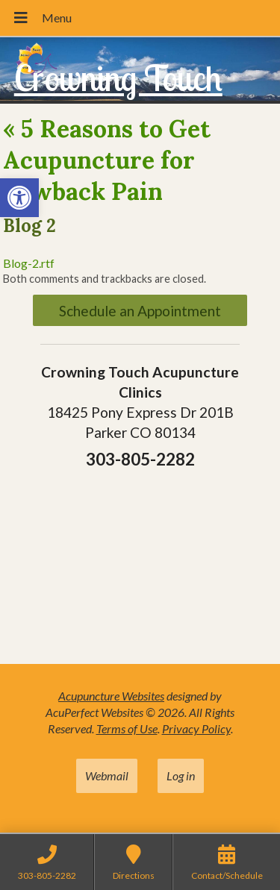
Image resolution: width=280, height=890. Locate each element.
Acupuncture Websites (111, 696)
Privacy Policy (196, 728)
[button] (19, 197)
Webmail (106, 775)
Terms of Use (127, 728)
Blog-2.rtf (29, 263)
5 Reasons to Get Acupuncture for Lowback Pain (107, 159)
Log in (181, 775)
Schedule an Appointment (140, 310)
